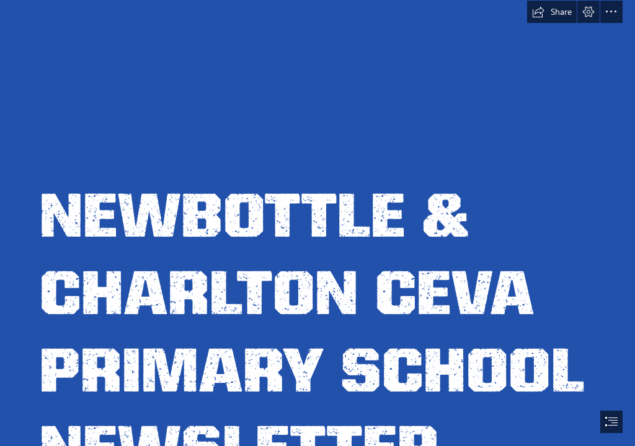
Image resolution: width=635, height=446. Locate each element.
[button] (552, 12)
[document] (317, 223)
